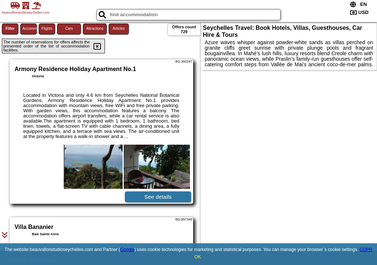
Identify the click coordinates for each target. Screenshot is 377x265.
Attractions (94, 28)
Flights (47, 28)
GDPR (366, 249)
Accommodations (29, 28)
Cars (69, 28)
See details (158, 197)
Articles (119, 28)
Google (127, 249)
